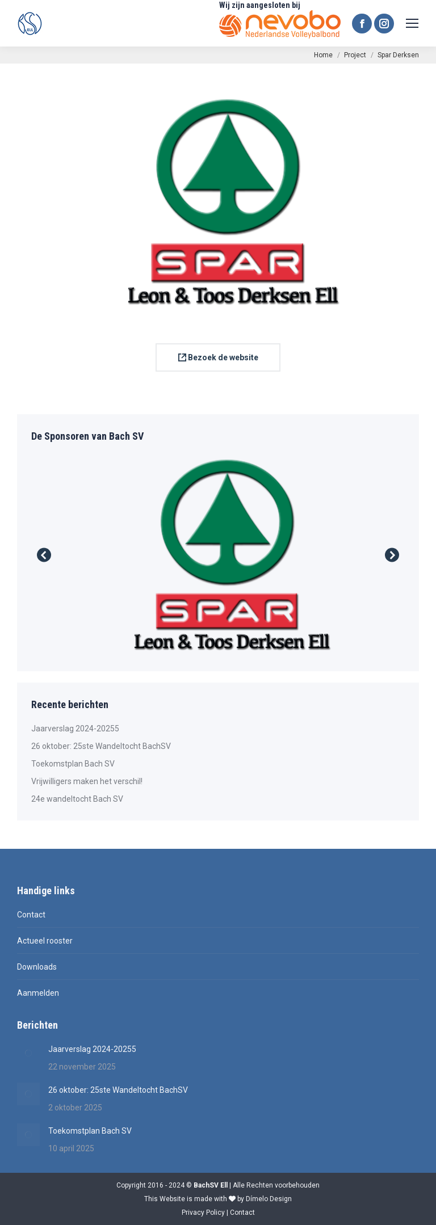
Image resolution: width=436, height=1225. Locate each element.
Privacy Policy (203, 1212)
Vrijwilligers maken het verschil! (86, 781)
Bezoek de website (218, 357)
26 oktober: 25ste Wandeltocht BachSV (101, 746)
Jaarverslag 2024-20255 (75, 728)
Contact (31, 914)
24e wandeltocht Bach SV (77, 798)
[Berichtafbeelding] (28, 1053)
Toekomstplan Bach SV (73, 763)
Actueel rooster (45, 940)
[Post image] (218, 555)
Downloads (37, 966)
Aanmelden (38, 992)
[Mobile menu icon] (412, 23)
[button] (44, 555)
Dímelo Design (269, 1199)
